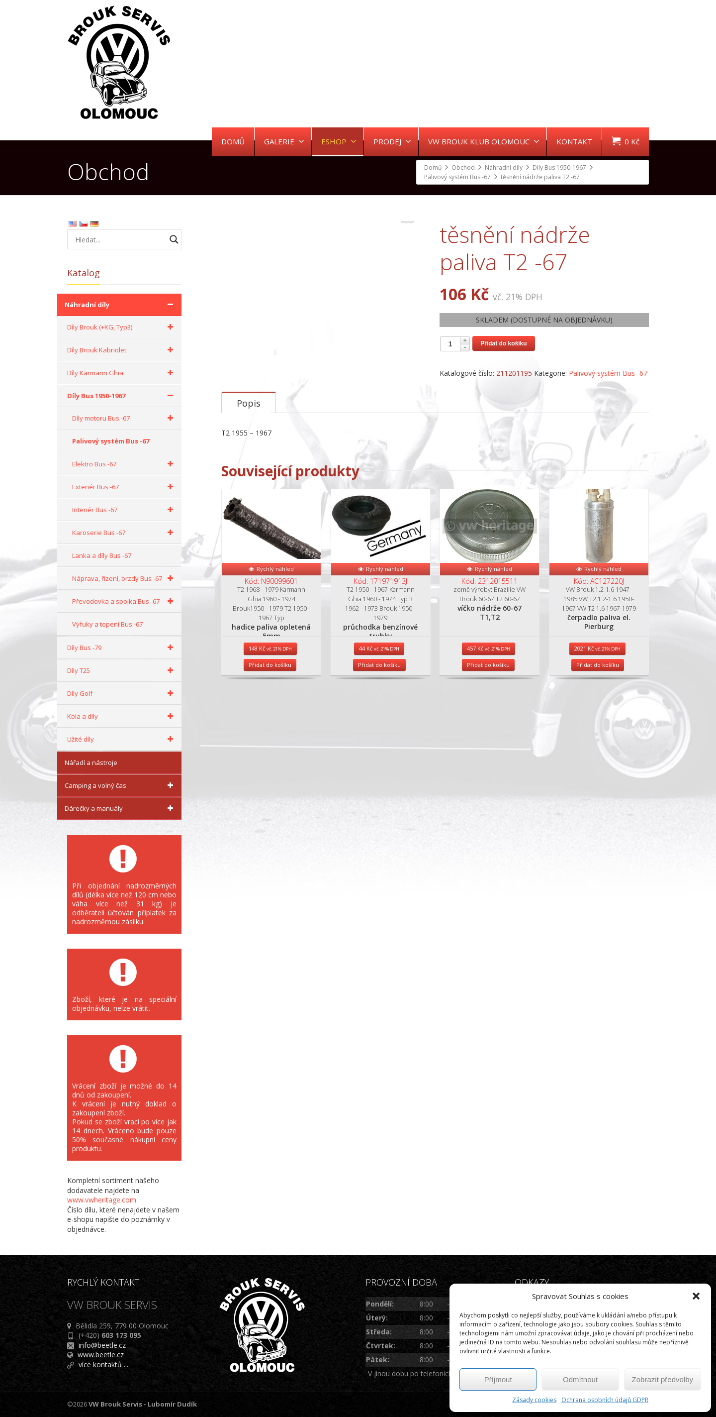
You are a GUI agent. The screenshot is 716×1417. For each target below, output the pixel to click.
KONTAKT (574, 141)
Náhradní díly (121, 305)
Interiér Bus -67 (124, 510)
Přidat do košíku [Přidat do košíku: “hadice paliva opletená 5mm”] (270, 743)
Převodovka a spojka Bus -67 (124, 601)
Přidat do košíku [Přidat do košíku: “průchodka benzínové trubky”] (379, 743)
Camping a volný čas (121, 785)
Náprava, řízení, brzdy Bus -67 (124, 578)
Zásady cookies (534, 1400)
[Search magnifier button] (174, 239)
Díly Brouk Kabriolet (122, 350)
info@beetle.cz (102, 1345)
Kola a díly (122, 716)
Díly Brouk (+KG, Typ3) (122, 327)
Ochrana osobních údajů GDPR (604, 1400)
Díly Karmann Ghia (122, 373)
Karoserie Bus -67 (124, 533)
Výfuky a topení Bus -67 (107, 624)
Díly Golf (122, 693)
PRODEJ (392, 141)
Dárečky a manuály (121, 808)
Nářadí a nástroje (91, 762)
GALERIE (284, 141)
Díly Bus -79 (122, 648)
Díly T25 (122, 670)
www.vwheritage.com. (102, 1199)
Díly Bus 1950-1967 (122, 396)
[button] (696, 1296)
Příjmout (498, 1379)
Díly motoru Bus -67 (124, 418)
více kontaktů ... (103, 1364)
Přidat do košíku (503, 343)
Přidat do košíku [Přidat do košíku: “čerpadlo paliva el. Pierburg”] (597, 743)
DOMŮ (233, 141)
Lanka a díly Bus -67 (101, 555)
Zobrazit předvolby (662, 1379)
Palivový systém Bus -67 (608, 373)
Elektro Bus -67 (124, 464)
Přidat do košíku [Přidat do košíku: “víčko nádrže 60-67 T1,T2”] (488, 743)
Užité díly (122, 739)
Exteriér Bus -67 (124, 487)
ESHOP (339, 141)
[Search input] (119, 239)
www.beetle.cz (101, 1354)
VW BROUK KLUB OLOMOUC (483, 141)
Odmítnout (580, 1379)
